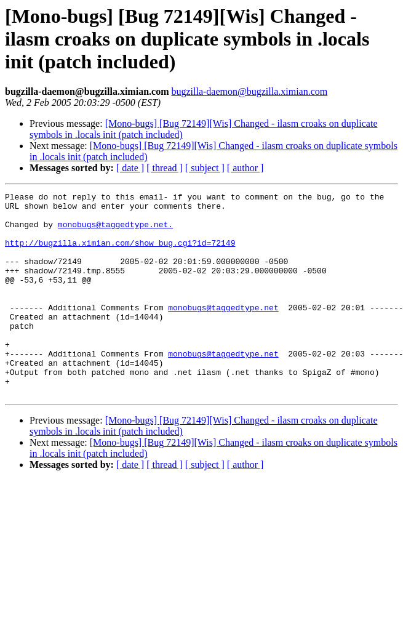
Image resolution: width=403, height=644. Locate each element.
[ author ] (245, 168)
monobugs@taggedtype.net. (115, 231)
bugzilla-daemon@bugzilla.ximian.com (249, 91)
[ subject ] (205, 168)
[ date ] (130, 168)
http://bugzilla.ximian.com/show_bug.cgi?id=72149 (120, 253)
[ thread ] (164, 168)
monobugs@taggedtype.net (223, 331)
